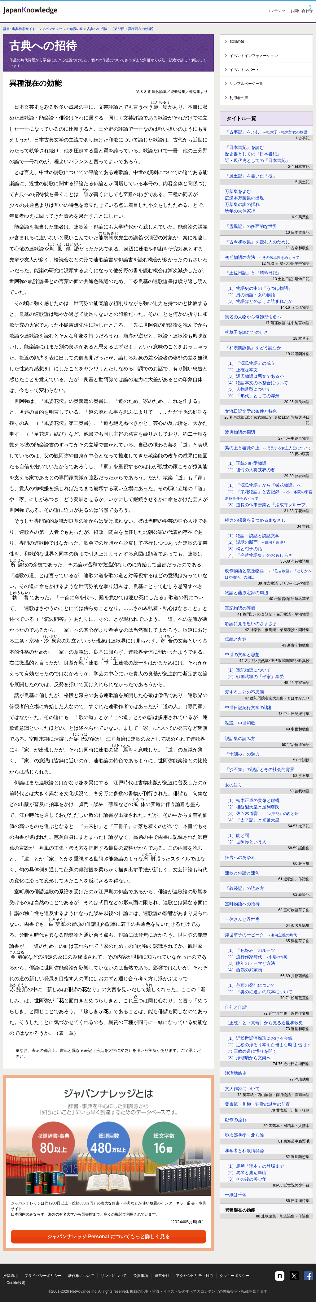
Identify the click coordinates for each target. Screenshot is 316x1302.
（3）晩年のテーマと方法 (250, 963)
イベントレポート (244, 69)
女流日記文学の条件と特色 (251, 411)
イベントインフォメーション (254, 56)
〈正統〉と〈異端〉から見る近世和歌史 (264, 1022)
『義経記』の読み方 (244, 888)
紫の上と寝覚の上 (268, 447)
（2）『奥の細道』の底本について (258, 991)
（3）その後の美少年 (245, 1179)
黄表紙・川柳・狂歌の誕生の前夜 (257, 1104)
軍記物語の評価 (240, 608)
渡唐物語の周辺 (240, 432)
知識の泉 (76, 29)
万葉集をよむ (238, 191)
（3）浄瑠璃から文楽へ (248, 1057)
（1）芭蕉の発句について (250, 985)
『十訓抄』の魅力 (242, 753)
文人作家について (242, 1088)
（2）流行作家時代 (256, 956)
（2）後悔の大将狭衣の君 (250, 469)
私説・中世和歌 (240, 723)
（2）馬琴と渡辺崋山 (245, 1172)
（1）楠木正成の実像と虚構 (252, 800)
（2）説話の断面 (256, 542)
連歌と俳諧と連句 (242, 872)
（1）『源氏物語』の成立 (250, 363)
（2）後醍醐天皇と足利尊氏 (252, 806)
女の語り (233, 784)
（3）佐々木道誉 (261, 813)
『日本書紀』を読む (244, 147)
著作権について (81, 1276)
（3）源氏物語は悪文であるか (254, 376)
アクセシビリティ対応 (194, 1276)
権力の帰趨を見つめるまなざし (255, 520)
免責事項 (140, 1276)
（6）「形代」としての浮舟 (252, 395)
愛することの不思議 (244, 692)
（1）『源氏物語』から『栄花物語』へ (263, 485)
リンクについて (114, 1276)
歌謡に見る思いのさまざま (251, 623)
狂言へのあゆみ (240, 857)
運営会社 (162, 1276)
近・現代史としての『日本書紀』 (257, 160)
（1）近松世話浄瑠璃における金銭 (258, 1038)
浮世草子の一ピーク (261, 934)
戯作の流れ (236, 1119)
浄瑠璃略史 (236, 1073)
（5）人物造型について (248, 389)
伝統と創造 (236, 639)
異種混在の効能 (240, 1210)
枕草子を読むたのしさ (246, 332)
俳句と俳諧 (236, 1007)
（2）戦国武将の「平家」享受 (254, 676)
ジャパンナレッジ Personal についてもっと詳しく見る (108, 1236)
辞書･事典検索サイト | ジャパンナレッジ (34, 29)
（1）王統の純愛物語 (245, 463)
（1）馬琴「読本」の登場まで (254, 1166)
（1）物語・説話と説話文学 (252, 535)
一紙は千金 (236, 1194)
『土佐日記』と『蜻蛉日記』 (253, 272)
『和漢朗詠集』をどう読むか (253, 347)
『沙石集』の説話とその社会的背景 (259, 769)
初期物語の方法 (262, 257)
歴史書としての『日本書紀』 (253, 153)
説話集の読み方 (240, 738)
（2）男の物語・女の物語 (250, 294)
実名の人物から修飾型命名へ (253, 316)
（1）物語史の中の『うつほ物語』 (258, 288)
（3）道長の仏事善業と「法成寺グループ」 (267, 504)
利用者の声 (239, 98)
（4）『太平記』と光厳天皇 (252, 819)
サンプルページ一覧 (246, 83)
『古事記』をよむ (266, 131)
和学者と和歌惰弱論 (244, 1150)
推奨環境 (10, 1276)
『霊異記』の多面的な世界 (251, 226)
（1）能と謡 (237, 835)
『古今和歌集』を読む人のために (257, 241)
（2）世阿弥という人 (245, 841)
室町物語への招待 (242, 903)
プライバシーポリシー (43, 1276)
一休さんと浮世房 (242, 919)
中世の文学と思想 (242, 654)
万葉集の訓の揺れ (242, 204)
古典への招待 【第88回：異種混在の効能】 (121, 29)
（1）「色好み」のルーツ (250, 950)
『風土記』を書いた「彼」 (251, 175)
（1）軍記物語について (248, 670)
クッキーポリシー (234, 1276)
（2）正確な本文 (241, 369)
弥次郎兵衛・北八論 (244, 1135)
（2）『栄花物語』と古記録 (268, 495)
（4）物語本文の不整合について (256, 382)
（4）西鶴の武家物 (243, 969)
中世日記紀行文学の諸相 (249, 707)
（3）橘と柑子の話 (243, 548)
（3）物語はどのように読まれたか (258, 301)
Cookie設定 (16, 1283)
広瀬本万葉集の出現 (244, 197)
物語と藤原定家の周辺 (246, 592)
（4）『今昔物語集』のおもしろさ (258, 555)
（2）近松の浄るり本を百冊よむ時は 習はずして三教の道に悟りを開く (268, 1048)
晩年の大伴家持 (240, 210)
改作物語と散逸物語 (268, 574)
